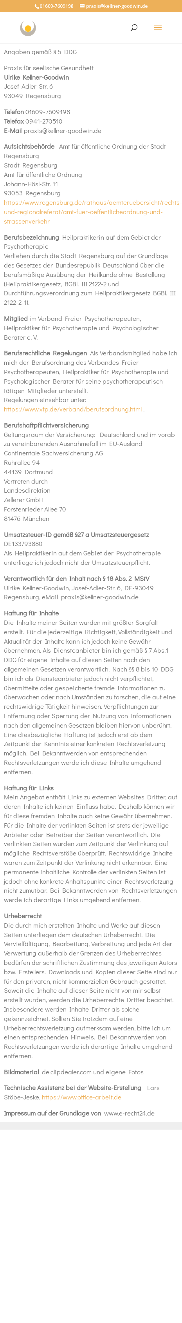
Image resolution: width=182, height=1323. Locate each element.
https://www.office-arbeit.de (81, 1096)
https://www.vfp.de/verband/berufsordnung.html (73, 408)
